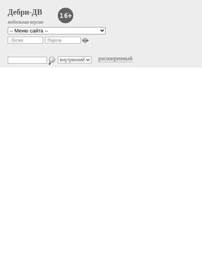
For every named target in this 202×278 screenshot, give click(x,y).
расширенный (115, 58)
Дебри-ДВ (25, 12)
